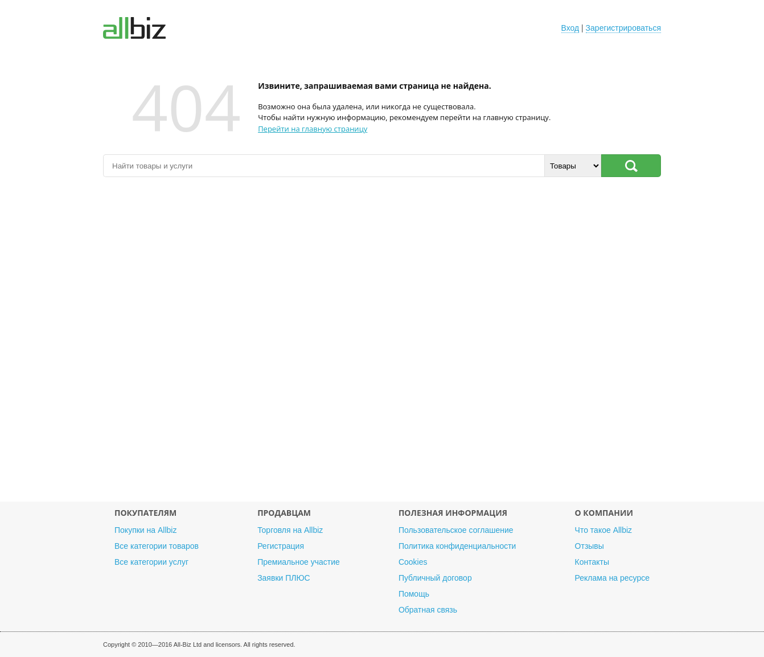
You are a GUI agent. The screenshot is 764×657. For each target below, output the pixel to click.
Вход (570, 27)
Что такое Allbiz (603, 530)
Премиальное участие (298, 561)
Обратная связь (428, 609)
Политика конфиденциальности (457, 546)
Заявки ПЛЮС (283, 577)
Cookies (413, 561)
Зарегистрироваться (623, 27)
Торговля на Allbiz (290, 530)
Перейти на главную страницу (312, 129)
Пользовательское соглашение (456, 530)
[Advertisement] (382, 345)
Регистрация (280, 546)
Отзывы (589, 546)
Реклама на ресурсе (612, 577)
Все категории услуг (151, 561)
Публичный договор (435, 577)
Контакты (592, 561)
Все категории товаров (156, 546)
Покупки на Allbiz (145, 530)
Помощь (414, 593)
